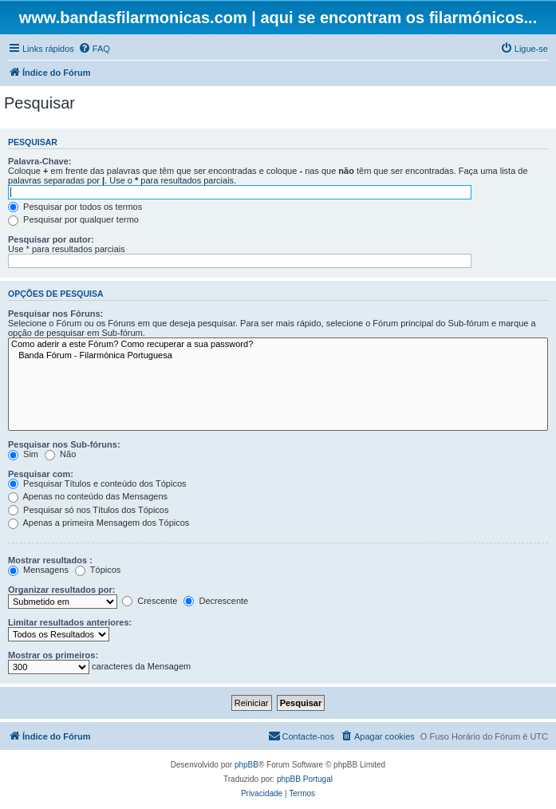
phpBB (246, 764)
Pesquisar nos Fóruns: (55, 313)
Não (60, 454)
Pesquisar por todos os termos (75, 206)
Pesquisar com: (40, 474)
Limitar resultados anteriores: (70, 622)
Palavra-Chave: (40, 161)
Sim (23, 454)
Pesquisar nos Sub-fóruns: (64, 444)
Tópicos (97, 569)
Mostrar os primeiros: (53, 655)
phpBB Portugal (305, 779)
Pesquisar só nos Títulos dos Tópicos (88, 510)
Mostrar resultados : (50, 560)
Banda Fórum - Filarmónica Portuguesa (278, 355)
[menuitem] (94, 48)
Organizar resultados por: (61, 589)
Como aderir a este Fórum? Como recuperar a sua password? (278, 344)
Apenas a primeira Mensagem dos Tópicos (98, 522)
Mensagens (38, 569)
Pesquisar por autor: (51, 239)
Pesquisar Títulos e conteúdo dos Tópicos (97, 483)
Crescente (149, 601)
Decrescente (215, 601)
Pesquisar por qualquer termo (73, 219)
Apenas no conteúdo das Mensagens (88, 496)
